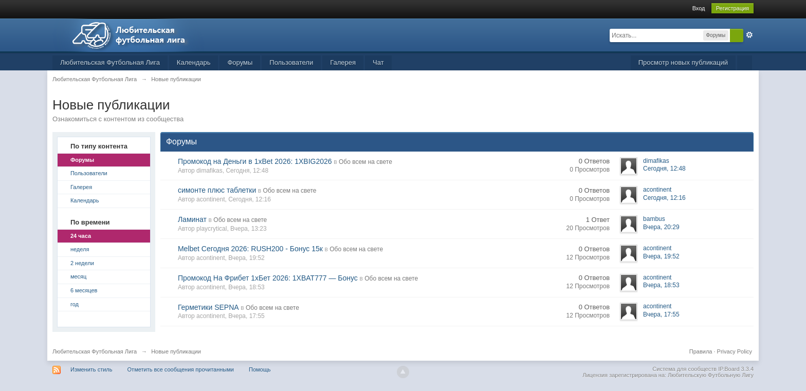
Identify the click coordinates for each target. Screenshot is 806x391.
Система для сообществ (684, 369)
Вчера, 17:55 (661, 314)
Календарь (194, 62)
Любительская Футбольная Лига (110, 62)
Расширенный (749, 35)
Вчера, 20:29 (661, 227)
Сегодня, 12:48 (664, 168)
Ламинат (192, 219)
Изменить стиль (91, 369)
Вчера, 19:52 (661, 256)
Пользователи (291, 62)
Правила (700, 351)
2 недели (82, 263)
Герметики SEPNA (208, 307)
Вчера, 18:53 (661, 285)
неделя (79, 249)
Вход (698, 8)
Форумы (239, 62)
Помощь (260, 369)
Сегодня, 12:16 (664, 197)
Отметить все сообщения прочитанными (180, 369)
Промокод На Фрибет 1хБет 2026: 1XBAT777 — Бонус (268, 278)
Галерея (343, 62)
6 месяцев (83, 290)
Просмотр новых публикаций (683, 62)
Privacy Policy (734, 351)
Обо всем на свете (365, 161)
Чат (378, 62)
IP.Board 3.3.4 (736, 369)
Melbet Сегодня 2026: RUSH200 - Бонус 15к (250, 249)
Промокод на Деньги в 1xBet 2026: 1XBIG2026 (255, 161)
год (74, 304)
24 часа (80, 236)
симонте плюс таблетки (217, 190)
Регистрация (732, 8)
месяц (78, 276)
